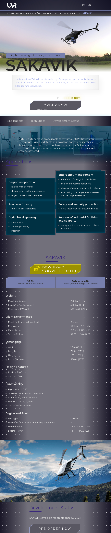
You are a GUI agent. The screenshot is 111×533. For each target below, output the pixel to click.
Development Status (65, 120)
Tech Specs (37, 120)
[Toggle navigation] (100, 5)
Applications (15, 120)
